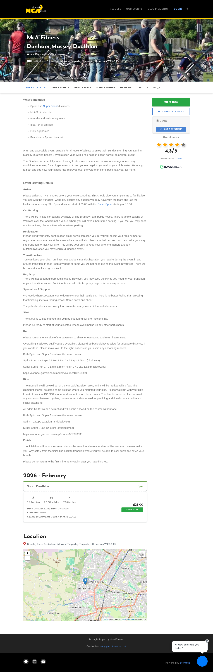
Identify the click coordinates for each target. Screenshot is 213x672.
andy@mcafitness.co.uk (113, 646)
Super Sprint (50, 106)
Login (178, 9)
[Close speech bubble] (207, 641)
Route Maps (82, 87)
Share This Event (171, 111)
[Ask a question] (202, 661)
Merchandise (105, 87)
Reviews (126, 87)
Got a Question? (171, 129)
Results (115, 9)
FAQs (156, 87)
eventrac (185, 662)
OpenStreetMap (128, 619)
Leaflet (106, 619)
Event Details (36, 87)
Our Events (134, 9)
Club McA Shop (158, 9)
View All (179, 159)
